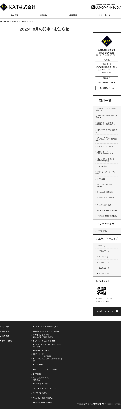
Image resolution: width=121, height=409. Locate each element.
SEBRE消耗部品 (104, 205)
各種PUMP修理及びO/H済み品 (106, 116)
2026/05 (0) (104, 251)
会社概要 (15, 15)
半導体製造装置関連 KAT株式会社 (17, 7)
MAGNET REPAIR (105, 146)
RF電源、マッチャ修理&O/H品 (105, 109)
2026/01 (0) (104, 273)
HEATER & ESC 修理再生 (106, 131)
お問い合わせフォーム (104, 311)
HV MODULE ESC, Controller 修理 (104, 160)
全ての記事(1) (102, 231)
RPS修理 (101, 179)
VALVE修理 (102, 166)
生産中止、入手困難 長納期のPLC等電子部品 (106, 124)
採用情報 (73, 15)
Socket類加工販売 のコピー (106, 198)
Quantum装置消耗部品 (107, 210)
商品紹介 (44, 15)
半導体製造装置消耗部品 (107, 216)
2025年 (23, 21)
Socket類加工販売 (105, 192)
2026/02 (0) (104, 268)
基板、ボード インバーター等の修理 (106, 153)
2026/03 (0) (104, 262)
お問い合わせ (7, 341)
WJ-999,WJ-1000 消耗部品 (106, 186)
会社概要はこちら (107, 88)
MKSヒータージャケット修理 (106, 173)
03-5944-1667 (106, 82)
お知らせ (15, 21)
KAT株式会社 (5, 21)
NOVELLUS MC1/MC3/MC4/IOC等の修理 (106, 139)
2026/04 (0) (104, 257)
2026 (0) (101, 246)
